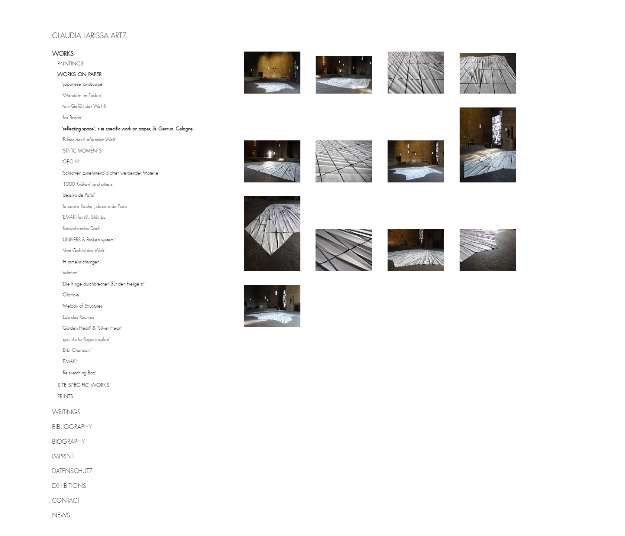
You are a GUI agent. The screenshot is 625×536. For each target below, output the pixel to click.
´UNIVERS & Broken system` (88, 240)
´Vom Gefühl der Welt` (83, 251)
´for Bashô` (72, 118)
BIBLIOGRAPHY (72, 427)
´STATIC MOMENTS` (82, 151)
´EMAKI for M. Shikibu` (84, 217)
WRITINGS (66, 412)
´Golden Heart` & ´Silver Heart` (92, 328)
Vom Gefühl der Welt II (83, 106)
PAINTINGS (70, 64)
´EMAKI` (70, 362)
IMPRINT (63, 457)
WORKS (63, 54)
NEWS (61, 516)
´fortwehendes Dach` (82, 229)
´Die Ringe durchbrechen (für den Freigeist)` (104, 284)
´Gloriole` (71, 295)
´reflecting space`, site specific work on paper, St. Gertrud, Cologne (127, 129)
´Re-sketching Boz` (79, 373)
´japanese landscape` (83, 84)
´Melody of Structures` (83, 306)
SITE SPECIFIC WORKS (83, 385)
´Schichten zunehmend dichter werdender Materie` (111, 173)
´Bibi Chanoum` (77, 350)
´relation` (70, 273)
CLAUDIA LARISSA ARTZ (89, 36)
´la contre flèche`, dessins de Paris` (95, 207)
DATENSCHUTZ (72, 471)
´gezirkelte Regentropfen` (86, 340)
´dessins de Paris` (78, 195)
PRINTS (65, 397)
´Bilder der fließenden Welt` (89, 140)
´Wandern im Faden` (82, 96)
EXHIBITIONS (69, 486)
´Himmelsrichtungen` (81, 262)
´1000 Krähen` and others (87, 184)
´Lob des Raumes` (78, 317)
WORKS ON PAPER (79, 75)
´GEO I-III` (71, 162)
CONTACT (66, 501)
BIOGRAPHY (68, 442)
